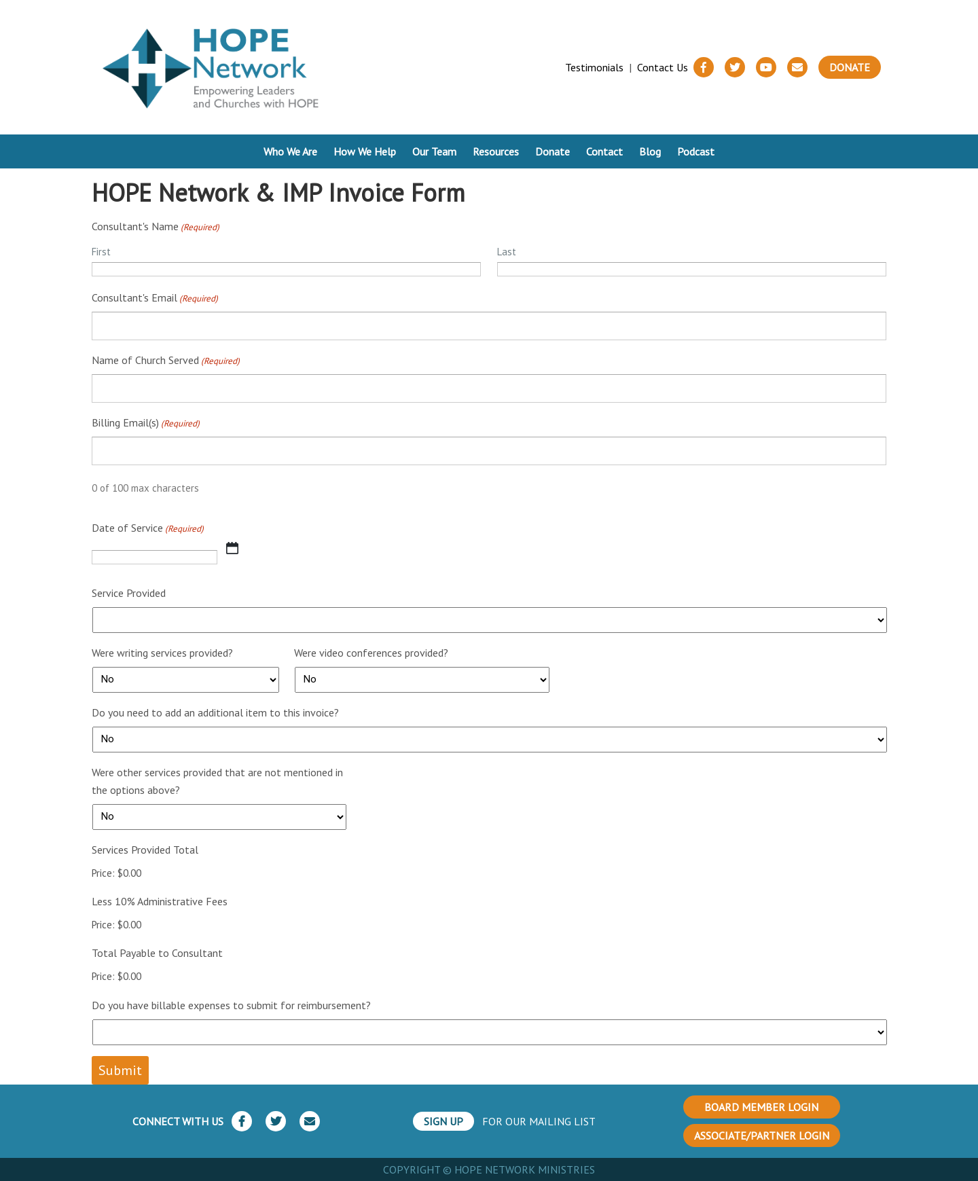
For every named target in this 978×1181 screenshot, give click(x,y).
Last (506, 251)
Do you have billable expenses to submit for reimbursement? (231, 1005)
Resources (496, 151)
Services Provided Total (145, 849)
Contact (604, 151)
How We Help (364, 151)
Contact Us (662, 67)
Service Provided (129, 593)
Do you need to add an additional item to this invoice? (215, 712)
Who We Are (290, 151)
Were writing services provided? (162, 652)
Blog (650, 151)
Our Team (434, 151)
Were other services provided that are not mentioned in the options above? (217, 781)
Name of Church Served (166, 360)
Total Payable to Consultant (157, 953)
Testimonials (594, 67)
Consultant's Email (155, 298)
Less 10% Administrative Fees (160, 901)
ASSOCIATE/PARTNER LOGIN (761, 1135)
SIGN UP (443, 1121)
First (101, 251)
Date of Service (148, 528)
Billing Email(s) (146, 423)
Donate (849, 67)
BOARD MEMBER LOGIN (761, 1107)
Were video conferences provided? (371, 652)
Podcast (695, 151)
